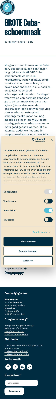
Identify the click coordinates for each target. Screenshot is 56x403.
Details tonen (40, 232)
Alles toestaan (28, 241)
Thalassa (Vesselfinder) (16, 351)
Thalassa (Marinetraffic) (16, 354)
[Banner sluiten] (51, 140)
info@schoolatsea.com (16, 334)
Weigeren (28, 260)
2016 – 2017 (26, 41)
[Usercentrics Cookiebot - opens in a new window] (33, 140)
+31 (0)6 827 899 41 (14, 331)
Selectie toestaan (28, 251)
